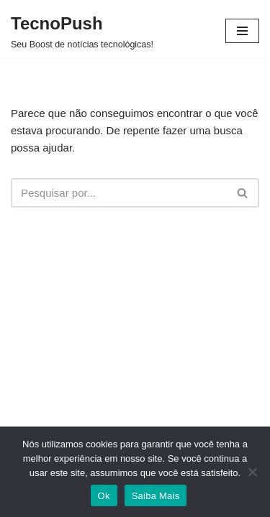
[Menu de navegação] (242, 31)
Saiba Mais (156, 495)
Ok (104, 495)
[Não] (252, 472)
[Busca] (119, 193)
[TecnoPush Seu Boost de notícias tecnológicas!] (82, 31)
